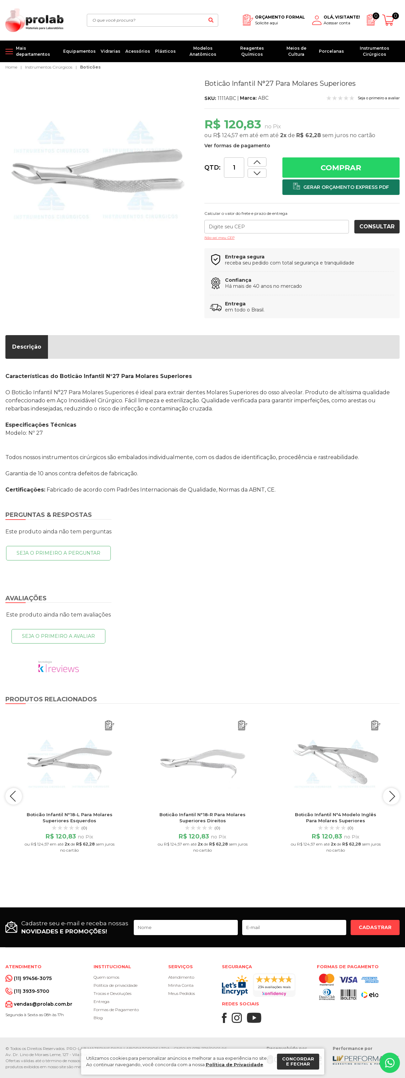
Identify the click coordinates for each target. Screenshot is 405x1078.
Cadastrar (375, 927)
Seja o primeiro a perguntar (58, 553)
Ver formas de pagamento (237, 146)
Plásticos (165, 51)
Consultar (377, 226)
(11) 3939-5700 (31, 991)
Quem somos (106, 977)
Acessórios (137, 51)
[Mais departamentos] (31, 51)
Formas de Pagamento (116, 1009)
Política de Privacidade (234, 1064)
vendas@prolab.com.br (43, 1004)
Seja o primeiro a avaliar (58, 636)
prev (13, 796)
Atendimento (181, 977)
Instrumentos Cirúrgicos (374, 51)
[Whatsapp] (390, 1063)
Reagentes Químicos (252, 51)
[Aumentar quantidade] (257, 173)
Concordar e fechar (298, 1061)
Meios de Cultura (296, 51)
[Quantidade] (234, 167)
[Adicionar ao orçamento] (341, 187)
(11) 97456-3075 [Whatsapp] (33, 978)
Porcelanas (331, 51)
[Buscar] (211, 20)
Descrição (26, 347)
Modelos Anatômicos (202, 51)
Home (11, 67)
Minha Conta (181, 985)
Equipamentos (79, 51)
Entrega (101, 1001)
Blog (98, 1017)
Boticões (90, 67)
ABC (263, 98)
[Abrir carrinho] (391, 20)
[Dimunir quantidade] (257, 162)
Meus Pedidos (181, 993)
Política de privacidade (115, 985)
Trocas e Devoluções (112, 993)
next (391, 796)
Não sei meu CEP (219, 237)
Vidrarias (110, 51)
